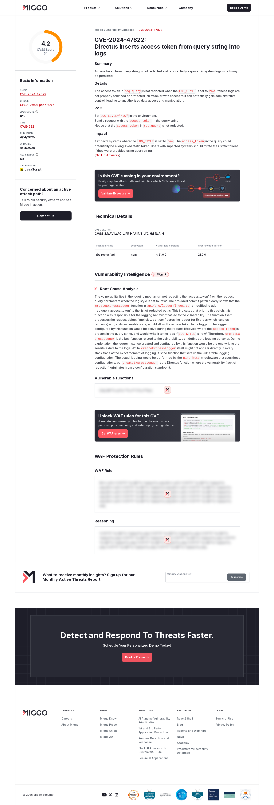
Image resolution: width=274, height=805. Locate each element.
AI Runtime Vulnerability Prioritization (154, 720)
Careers (66, 718)
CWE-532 (27, 126)
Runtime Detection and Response (154, 740)
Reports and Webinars (191, 730)
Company (186, 8)
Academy (183, 742)
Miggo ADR (107, 736)
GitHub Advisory (107, 155)
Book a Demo (239, 7)
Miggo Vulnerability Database (114, 29)
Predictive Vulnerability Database (192, 750)
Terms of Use (224, 718)
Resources (157, 8)
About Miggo (69, 724)
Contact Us (45, 216)
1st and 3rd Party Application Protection (153, 730)
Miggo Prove (108, 724)
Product (92, 8)
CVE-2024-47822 (33, 94)
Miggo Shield (109, 730)
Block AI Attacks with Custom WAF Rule (152, 750)
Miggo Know (108, 718)
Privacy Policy (225, 724)
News (181, 736)
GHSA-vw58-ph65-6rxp (37, 105)
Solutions (124, 8)
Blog (180, 724)
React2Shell (185, 718)
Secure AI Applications (153, 758)
